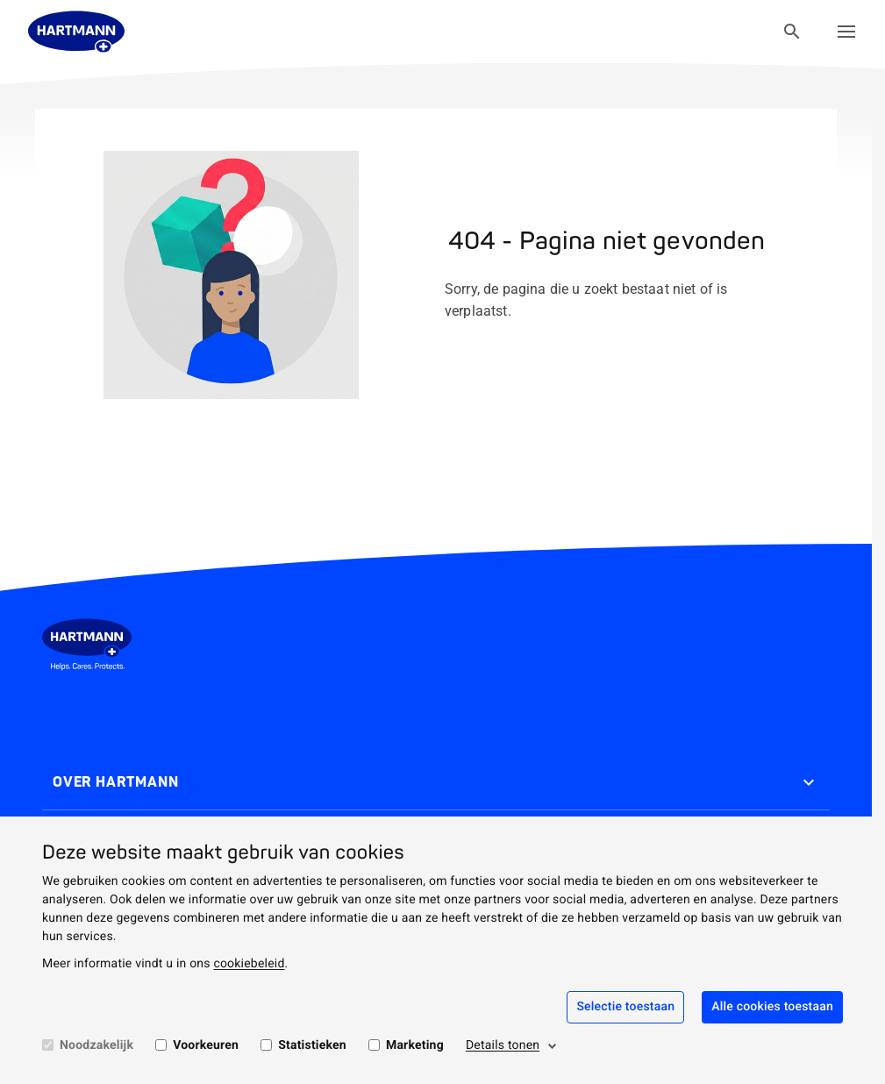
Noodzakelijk (96, 1045)
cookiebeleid (248, 964)
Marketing (415, 1045)
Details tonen (502, 1045)
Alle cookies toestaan (772, 1007)
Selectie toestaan (625, 1007)
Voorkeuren (206, 1045)
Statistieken (312, 1045)
